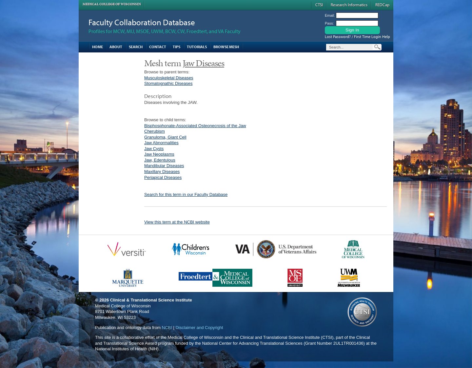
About (115, 46)
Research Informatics (349, 4)
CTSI (319, 4)
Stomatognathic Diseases (168, 83)
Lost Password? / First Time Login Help (357, 36)
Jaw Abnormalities (161, 142)
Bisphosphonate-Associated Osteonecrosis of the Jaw (195, 125)
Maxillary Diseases (162, 171)
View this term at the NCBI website (177, 222)
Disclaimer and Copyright (199, 327)
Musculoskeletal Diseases (168, 77)
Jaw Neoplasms (159, 154)
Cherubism (154, 131)
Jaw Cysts (154, 148)
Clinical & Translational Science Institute (151, 300)
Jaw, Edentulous (159, 160)
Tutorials (197, 46)
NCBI (167, 327)
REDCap (382, 4)
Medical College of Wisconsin (112, 4)
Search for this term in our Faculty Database (185, 194)
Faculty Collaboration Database (141, 22)
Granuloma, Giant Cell (165, 137)
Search (136, 46)
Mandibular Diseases (164, 165)
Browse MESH (226, 46)
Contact (157, 46)
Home (97, 46)
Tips (176, 46)
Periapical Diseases (163, 177)
